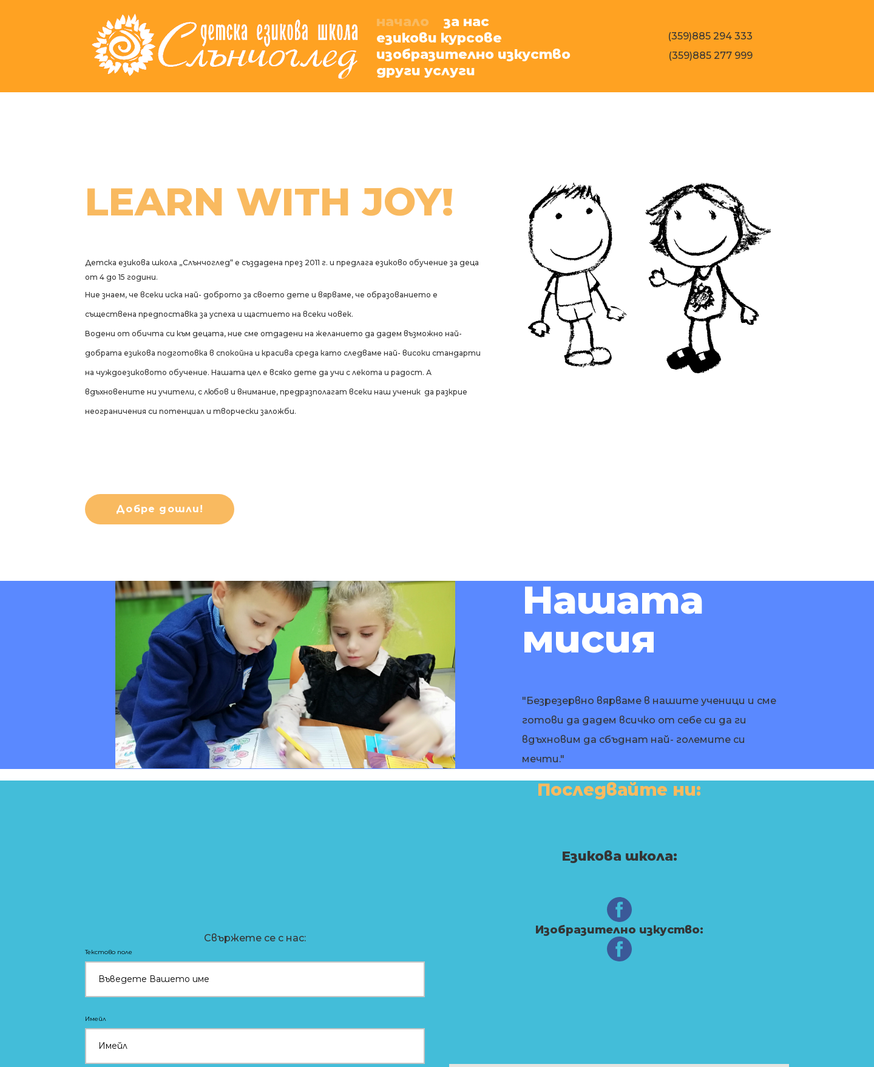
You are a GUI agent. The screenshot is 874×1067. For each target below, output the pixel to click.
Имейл (97, 1019)
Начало (402, 21)
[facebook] (619, 909)
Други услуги (425, 71)
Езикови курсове (439, 38)
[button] (159, 509)
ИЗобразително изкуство (473, 54)
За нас (466, 21)
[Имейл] (255, 1046)
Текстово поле (110, 952)
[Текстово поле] (255, 979)
